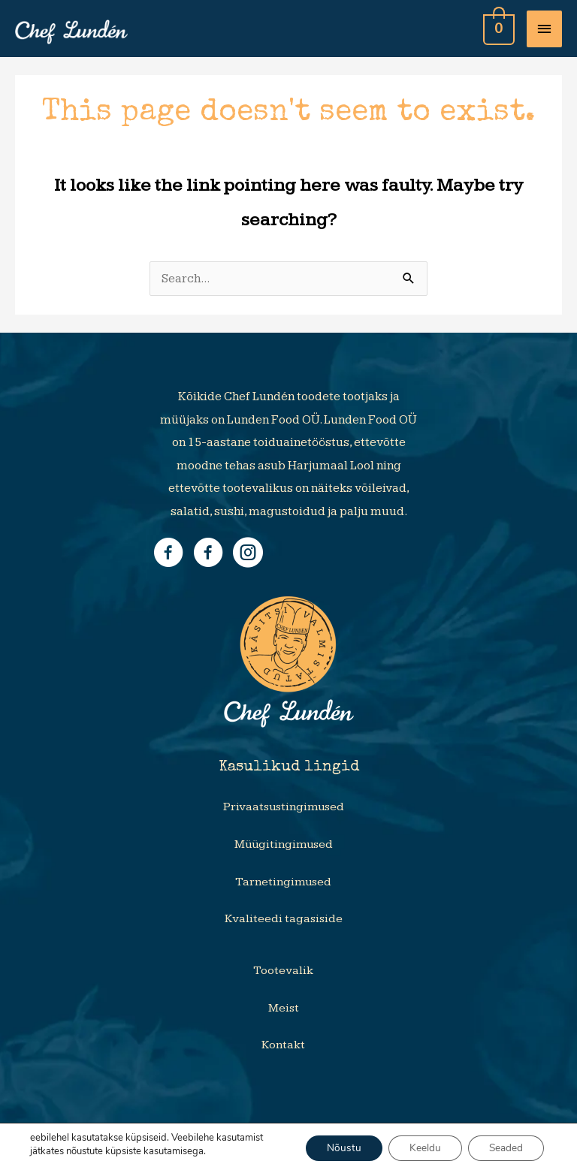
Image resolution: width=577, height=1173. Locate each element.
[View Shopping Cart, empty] (497, 28)
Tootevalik (283, 970)
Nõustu (336, 1148)
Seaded (504, 1148)
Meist (283, 1008)
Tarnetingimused (283, 882)
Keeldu (420, 1148)
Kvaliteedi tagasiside (284, 919)
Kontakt (283, 1045)
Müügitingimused (283, 844)
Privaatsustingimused (283, 807)
